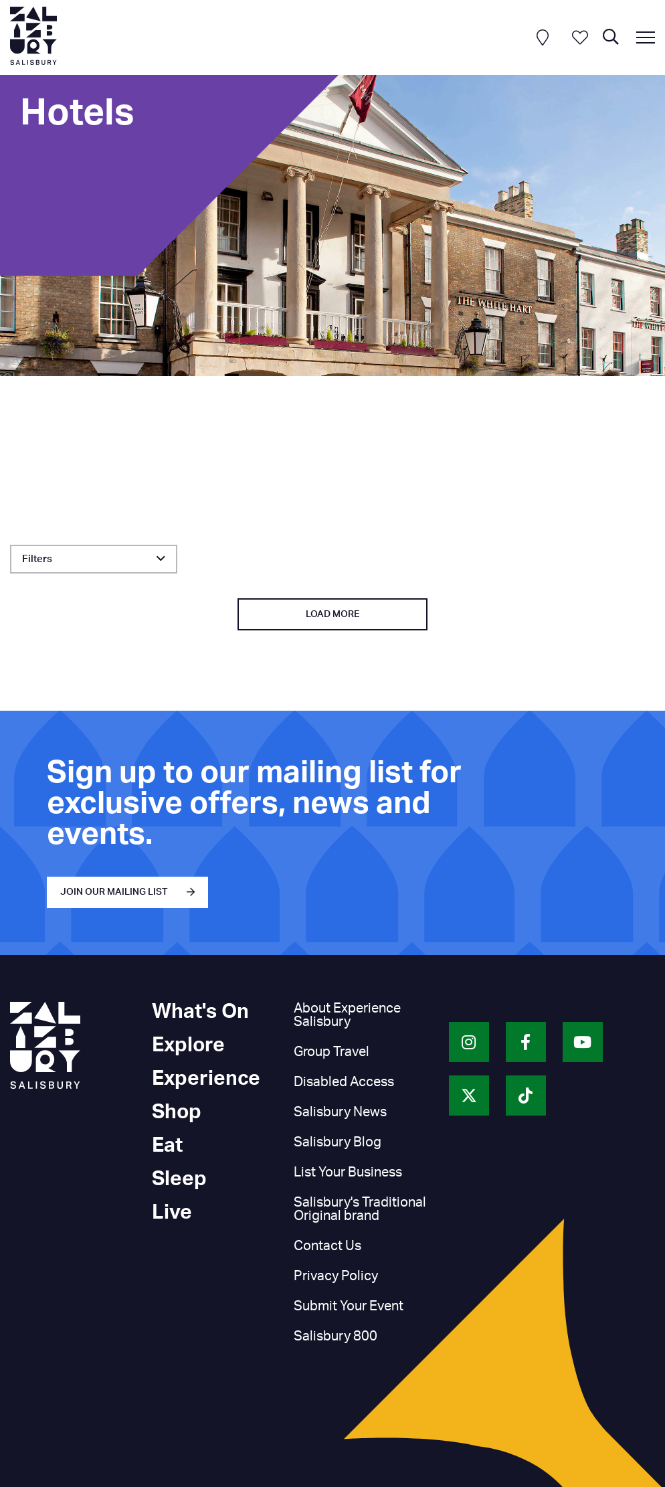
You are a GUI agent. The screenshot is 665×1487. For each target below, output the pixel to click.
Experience (206, 1079)
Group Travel (331, 1052)
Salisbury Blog (337, 1142)
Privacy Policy (336, 1276)
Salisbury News (340, 1112)
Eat (167, 1146)
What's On (200, 1012)
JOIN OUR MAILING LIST (114, 892)
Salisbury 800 (335, 1336)
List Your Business (348, 1172)
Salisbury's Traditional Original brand (360, 1209)
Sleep (179, 1179)
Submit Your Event (348, 1306)
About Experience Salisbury (347, 1015)
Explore (188, 1045)
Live (172, 1213)
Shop (176, 1112)
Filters (37, 559)
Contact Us (327, 1246)
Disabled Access (344, 1082)
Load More (332, 614)
